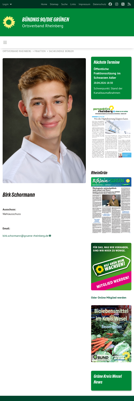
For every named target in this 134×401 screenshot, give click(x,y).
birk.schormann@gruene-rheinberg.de (25, 235)
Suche (64, 4)
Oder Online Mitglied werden (108, 297)
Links (73, 4)
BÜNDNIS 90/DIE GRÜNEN (45, 19)
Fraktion (40, 51)
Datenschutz (99, 4)
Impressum (84, 4)
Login (6, 4)
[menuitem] (44, 4)
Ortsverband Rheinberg (17, 51)
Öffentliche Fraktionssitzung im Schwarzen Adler (107, 73)
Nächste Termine (107, 62)
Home (44, 4)
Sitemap (54, 4)
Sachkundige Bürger (61, 51)
